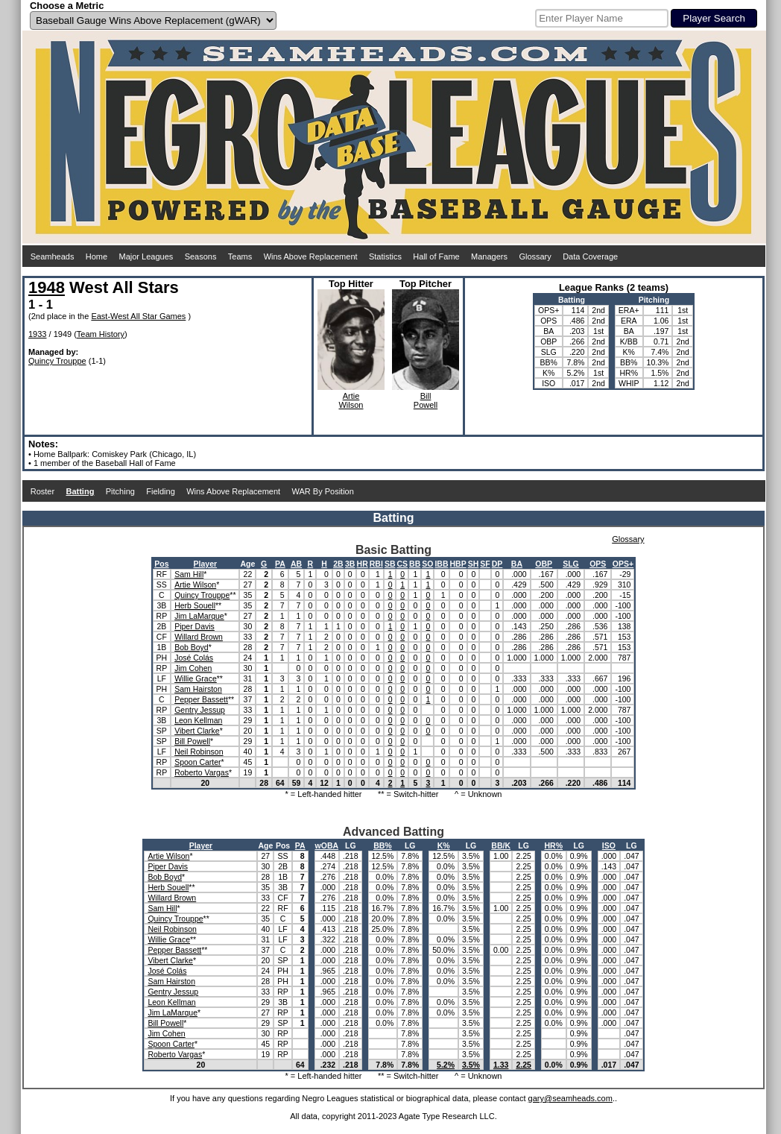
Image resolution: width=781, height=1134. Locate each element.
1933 (37, 334)
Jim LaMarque (199, 615)
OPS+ (623, 563)
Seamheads (53, 256)
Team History (100, 334)
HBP (458, 563)
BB (414, 563)
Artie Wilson (195, 584)
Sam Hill (188, 574)
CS (402, 563)
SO (427, 563)
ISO (609, 845)
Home (96, 256)
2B (338, 563)
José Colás (193, 657)
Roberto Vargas (201, 772)
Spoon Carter (197, 761)
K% (443, 845)
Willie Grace (195, 678)
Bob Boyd (191, 647)
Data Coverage (590, 256)
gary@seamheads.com (570, 1098)
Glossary (535, 256)
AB (296, 563)
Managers (489, 256)
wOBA (327, 845)
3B (350, 563)
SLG (571, 563)
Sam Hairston (198, 688)
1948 (46, 287)
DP (497, 563)
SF (485, 563)
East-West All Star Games (138, 316)
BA (516, 563)
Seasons (201, 256)
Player (206, 563)
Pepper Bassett (201, 699)
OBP (543, 563)
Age (247, 563)
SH (473, 563)
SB (390, 563)
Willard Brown (198, 636)
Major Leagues (146, 256)
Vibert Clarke (197, 730)
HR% (554, 845)
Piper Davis (194, 626)
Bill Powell (192, 741)
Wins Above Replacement (311, 256)
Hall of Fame (436, 256)
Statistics (385, 256)
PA (280, 563)
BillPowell (425, 400)
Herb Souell (194, 605)
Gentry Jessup (199, 709)
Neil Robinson (198, 751)
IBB (441, 563)
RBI (376, 563)
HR (362, 563)
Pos (161, 563)
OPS (597, 563)
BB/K (500, 845)
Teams (240, 256)
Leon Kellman (198, 720)
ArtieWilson (350, 400)
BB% (382, 845)
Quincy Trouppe (57, 360)
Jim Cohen (193, 668)
